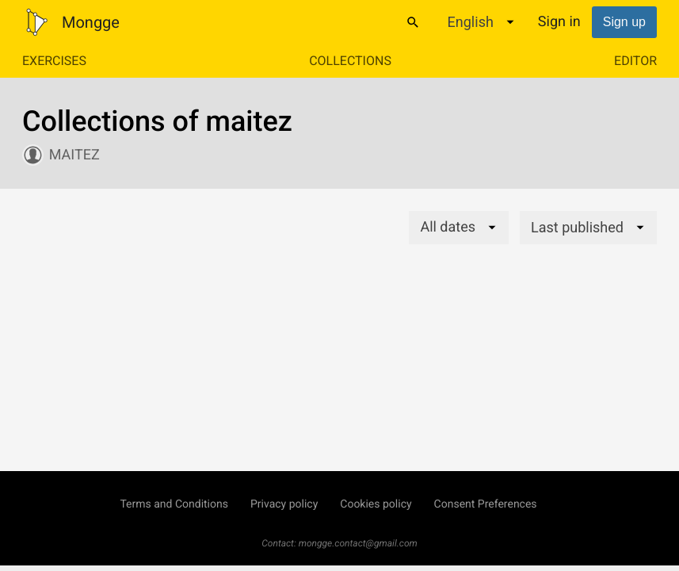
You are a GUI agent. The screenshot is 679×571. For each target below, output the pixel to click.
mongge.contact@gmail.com (358, 543)
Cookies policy (375, 504)
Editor (635, 60)
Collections (350, 60)
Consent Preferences (485, 504)
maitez (74, 155)
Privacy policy (284, 504)
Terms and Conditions (174, 504)
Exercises (54, 60)
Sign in (559, 21)
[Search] (413, 22)
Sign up (624, 22)
